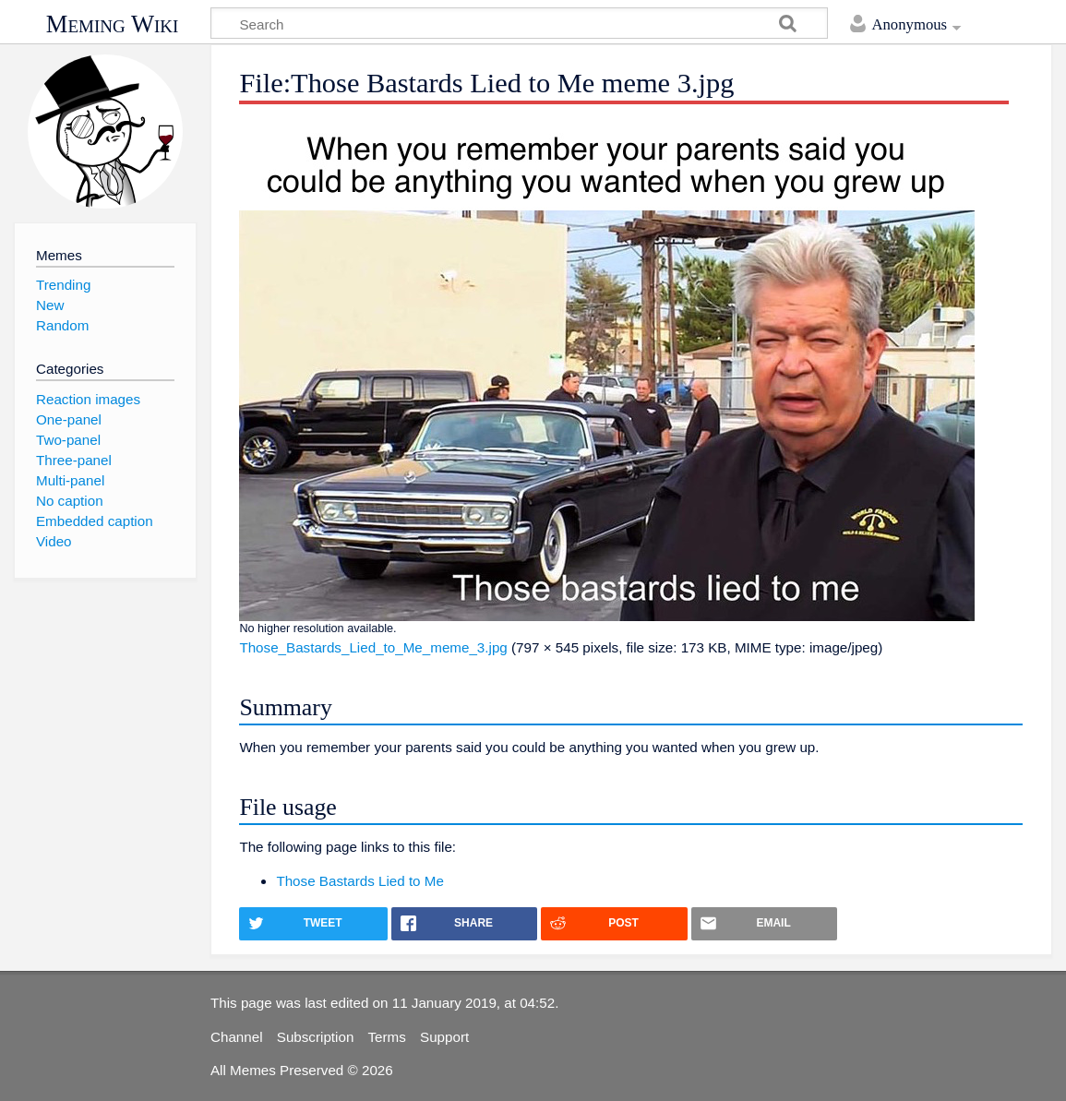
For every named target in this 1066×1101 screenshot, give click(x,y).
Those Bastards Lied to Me (360, 881)
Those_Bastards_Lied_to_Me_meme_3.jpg (373, 647)
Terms (387, 1037)
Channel (236, 1037)
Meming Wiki (112, 24)
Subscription (315, 1037)
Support (444, 1037)
